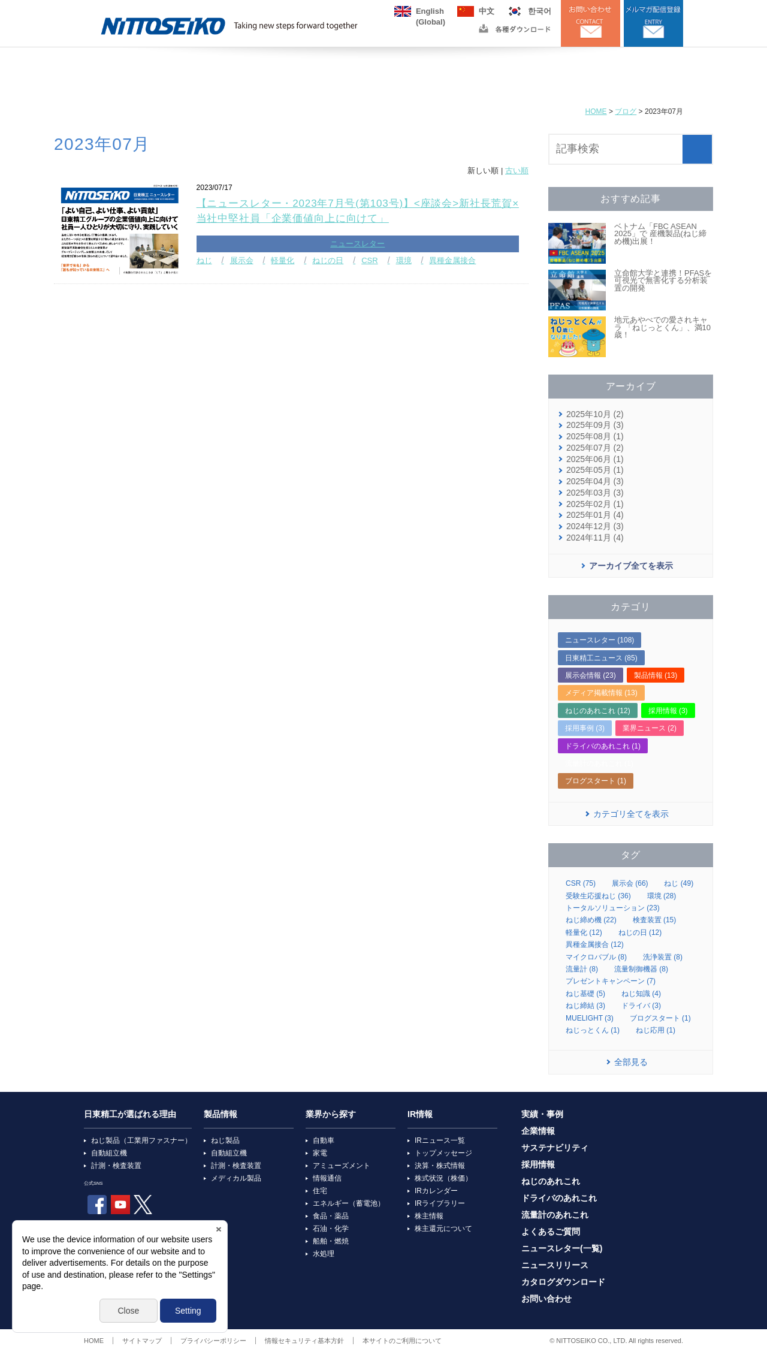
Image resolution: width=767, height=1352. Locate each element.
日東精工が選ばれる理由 (130, 1114)
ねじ (204, 260)
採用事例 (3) (585, 728)
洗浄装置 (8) (663, 957)
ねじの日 (327, 260)
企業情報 (538, 1131)
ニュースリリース (554, 1265)
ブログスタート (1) (595, 781)
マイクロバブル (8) (596, 957)
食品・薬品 (331, 1216)
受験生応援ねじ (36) (598, 896)
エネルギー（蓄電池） (349, 1203)
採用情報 (538, 1164)
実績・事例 (542, 1114)
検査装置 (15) (655, 920)
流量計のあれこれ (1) (599, 763)
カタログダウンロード (563, 1282)
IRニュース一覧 (440, 1140)
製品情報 (220, 1114)
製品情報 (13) (656, 675)
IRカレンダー (436, 1191)
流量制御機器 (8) (641, 969)
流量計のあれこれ (554, 1215)
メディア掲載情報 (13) (601, 693)
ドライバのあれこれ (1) (603, 746)
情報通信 (327, 1178)
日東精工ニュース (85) (601, 658)
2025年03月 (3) (595, 493)
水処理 (323, 1254)
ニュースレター (357, 243)
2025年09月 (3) (595, 425)
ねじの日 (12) (640, 932)
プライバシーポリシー (213, 1340)
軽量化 (282, 260)
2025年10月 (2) (595, 414)
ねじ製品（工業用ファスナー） (141, 1140)
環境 (404, 260)
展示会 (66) (630, 883)
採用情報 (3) (668, 711)
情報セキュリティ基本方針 (304, 1340)
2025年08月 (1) (595, 436)
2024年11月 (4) (595, 538)
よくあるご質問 (550, 1231)
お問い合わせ (546, 1298)
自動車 (323, 1140)
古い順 (517, 170)
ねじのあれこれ (550, 1181)
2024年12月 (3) (595, 526)
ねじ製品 (225, 1140)
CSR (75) (581, 883)
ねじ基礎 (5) (585, 993)
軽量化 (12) (584, 932)
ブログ (625, 111)
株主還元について (443, 1228)
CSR (369, 260)
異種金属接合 (452, 260)
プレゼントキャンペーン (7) (611, 981)
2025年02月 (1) (595, 504)
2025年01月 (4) (595, 515)
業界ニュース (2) (650, 728)
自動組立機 (109, 1153)
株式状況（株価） (443, 1178)
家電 (320, 1153)
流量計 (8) (582, 969)
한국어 (539, 11)
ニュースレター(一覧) (561, 1248)
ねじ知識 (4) (641, 993)
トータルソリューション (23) (613, 908)
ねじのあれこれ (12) (597, 711)
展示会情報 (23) (590, 675)
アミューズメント (341, 1165)
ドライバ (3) (641, 1005)
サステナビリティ (554, 1147)
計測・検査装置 (116, 1165)
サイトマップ (142, 1340)
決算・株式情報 (440, 1165)
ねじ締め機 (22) (591, 920)
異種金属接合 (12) (595, 944)
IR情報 (420, 1114)
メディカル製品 (236, 1178)
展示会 (241, 260)
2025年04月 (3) (595, 481)
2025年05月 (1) (595, 470)
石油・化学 (331, 1228)
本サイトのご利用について (402, 1340)
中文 (486, 11)
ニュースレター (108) (599, 640)
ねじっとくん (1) (593, 1030)
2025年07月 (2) (595, 448)
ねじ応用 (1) (655, 1030)
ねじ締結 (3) (585, 1005)
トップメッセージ (443, 1153)
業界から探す (331, 1114)
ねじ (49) (678, 883)
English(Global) (430, 12)
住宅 (320, 1191)
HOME (596, 111)
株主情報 (429, 1216)
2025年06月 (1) (595, 459)
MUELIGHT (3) (590, 1018)
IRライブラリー (440, 1203)
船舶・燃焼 (331, 1241)
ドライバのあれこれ (559, 1198)
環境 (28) (662, 896)
